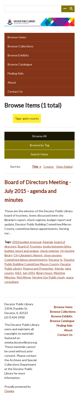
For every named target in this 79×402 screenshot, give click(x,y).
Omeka (9, 391)
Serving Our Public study (48, 277)
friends (59, 268)
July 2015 (29, 273)
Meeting (59, 273)
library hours (44, 273)
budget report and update (21, 251)
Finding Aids (16, 73)
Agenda (48, 242)
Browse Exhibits (18, 55)
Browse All (39, 136)
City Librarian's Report (28, 255)
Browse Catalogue (20, 64)
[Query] (39, 8)
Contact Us (15, 91)
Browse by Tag (39, 145)
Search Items (39, 154)
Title (35, 166)
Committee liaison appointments (25, 259)
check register (49, 251)
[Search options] (64, 8)
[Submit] (71, 8)
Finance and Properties (38, 268)
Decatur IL (56, 259)
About (12, 82)
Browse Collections (20, 46)
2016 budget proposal (26, 242)
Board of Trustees (30, 246)
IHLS (18, 273)
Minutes (9, 277)
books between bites (57, 246)
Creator (48, 166)
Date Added (64, 166)
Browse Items (17, 37)
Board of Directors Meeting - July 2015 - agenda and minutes (37, 191)
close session (53, 255)
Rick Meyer (24, 277)
